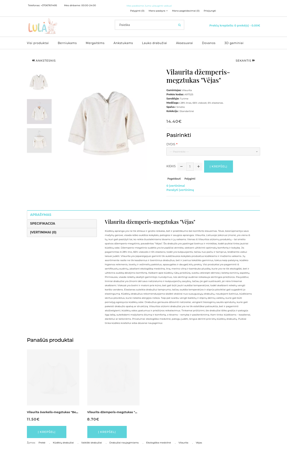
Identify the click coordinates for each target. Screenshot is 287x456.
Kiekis (171, 166)
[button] (39, 82)
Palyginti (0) (137, 10)
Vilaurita (183, 442)
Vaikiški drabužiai (91, 442)
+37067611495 (49, 5)
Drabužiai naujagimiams (124, 442)
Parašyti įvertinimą (180, 190)
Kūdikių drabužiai (63, 442)
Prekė (41, 442)
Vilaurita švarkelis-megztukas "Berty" (54, 412)
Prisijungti (210, 10)
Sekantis (245, 60)
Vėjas (199, 442)
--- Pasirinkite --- (179, 151)
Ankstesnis (44, 60)
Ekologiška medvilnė (158, 442)
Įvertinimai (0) (43, 232)
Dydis (170, 144)
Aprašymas (40, 215)
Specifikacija (42, 223)
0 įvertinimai (175, 186)
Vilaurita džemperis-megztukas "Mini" (115, 412)
